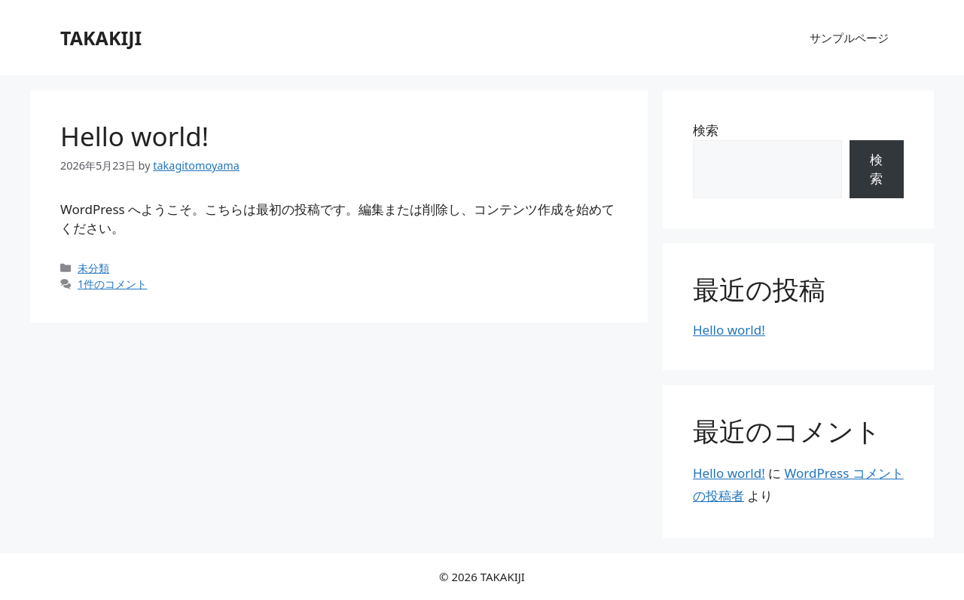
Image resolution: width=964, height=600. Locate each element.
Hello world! (134, 136)
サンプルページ (849, 37)
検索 (705, 130)
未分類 (93, 268)
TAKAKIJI (101, 38)
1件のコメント (112, 284)
